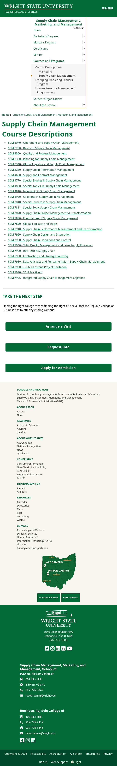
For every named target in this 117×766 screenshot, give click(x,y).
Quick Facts (23, 453)
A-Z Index (76, 753)
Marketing (45, 71)
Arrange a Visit (58, 326)
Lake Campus (70, 597)
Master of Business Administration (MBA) (40, 401)
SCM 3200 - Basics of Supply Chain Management (39, 148)
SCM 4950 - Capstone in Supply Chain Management (41, 197)
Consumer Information (30, 463)
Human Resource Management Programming (55, 90)
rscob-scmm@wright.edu (41, 695)
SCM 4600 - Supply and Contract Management (37, 175)
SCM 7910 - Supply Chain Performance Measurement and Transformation (55, 229)
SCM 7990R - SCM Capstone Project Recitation (37, 267)
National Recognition (29, 446)
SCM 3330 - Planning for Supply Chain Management (41, 159)
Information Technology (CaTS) (34, 540)
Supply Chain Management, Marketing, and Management (49, 397)
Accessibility (38, 753)
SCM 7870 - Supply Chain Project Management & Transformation (49, 213)
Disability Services (27, 533)
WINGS (21, 520)
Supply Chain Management (57, 75)
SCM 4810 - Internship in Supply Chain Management (41, 191)
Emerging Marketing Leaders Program (54, 82)
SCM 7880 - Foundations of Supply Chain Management (43, 218)
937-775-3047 (34, 690)
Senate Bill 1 (24, 470)
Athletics (26, 491)
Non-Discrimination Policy (31, 467)
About (20, 411)
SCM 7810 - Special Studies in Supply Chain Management (44, 202)
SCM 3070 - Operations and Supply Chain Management (43, 143)
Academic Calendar (28, 425)
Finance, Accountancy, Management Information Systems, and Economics (58, 394)
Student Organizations (47, 99)
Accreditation (24, 442)
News (20, 415)
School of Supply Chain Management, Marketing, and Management (52, 114)
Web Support (59, 762)
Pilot (19, 512)
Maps (20, 509)
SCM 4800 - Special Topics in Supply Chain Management (43, 186)
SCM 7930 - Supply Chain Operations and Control (39, 240)
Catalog (21, 432)
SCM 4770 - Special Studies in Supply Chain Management (44, 180)
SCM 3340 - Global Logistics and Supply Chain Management (46, 164)
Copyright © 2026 (15, 753)
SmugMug (27, 516)
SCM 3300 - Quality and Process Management (37, 153)
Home (37, 30)
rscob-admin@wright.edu (40, 733)
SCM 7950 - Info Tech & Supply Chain (31, 251)
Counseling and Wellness (31, 530)
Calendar (22, 502)
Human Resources (27, 537)
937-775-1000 (58, 640)
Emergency (93, 753)
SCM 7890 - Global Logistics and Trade (32, 224)
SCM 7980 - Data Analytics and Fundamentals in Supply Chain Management (56, 261)
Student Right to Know (29, 474)
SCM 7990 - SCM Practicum (25, 272)
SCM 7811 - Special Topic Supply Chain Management (41, 207)
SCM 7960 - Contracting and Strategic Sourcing (38, 256)
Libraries (22, 544)
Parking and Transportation (32, 548)
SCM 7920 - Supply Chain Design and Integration (39, 234)
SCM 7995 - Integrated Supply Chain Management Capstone (46, 278)
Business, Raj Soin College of (36, 673)
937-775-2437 (34, 722)
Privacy (108, 753)
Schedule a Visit (48, 597)
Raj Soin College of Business (21, 12)
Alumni (25, 488)
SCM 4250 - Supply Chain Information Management (41, 170)
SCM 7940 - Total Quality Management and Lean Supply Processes (50, 245)
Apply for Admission (58, 367)
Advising (22, 428)
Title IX (21, 478)
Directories (23, 505)
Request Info (58, 347)
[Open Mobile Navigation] (107, 8)
